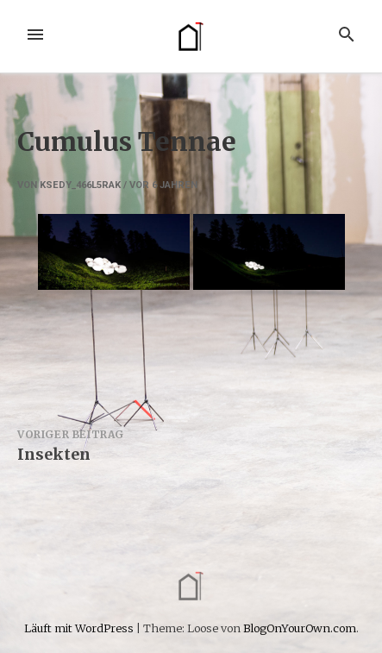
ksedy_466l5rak (80, 185)
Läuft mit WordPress (80, 628)
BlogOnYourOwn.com (299, 628)
